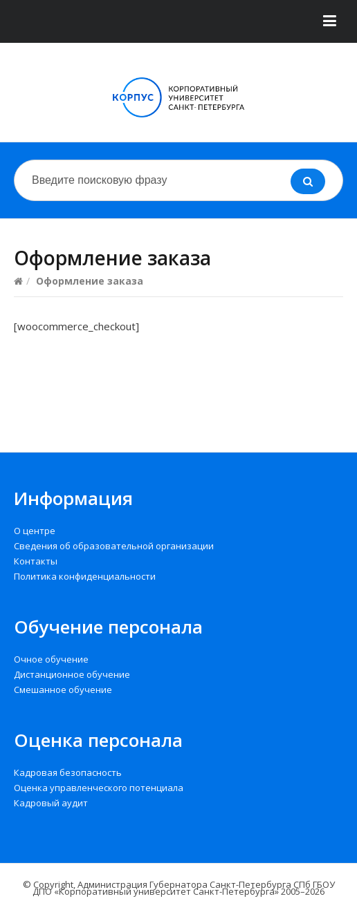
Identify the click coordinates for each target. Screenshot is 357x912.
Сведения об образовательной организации (114, 546)
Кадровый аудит (51, 803)
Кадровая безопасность (68, 772)
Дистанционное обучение (72, 674)
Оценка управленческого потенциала (98, 787)
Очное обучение (51, 659)
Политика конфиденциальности (85, 576)
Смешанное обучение (63, 689)
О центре (34, 530)
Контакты (35, 561)
